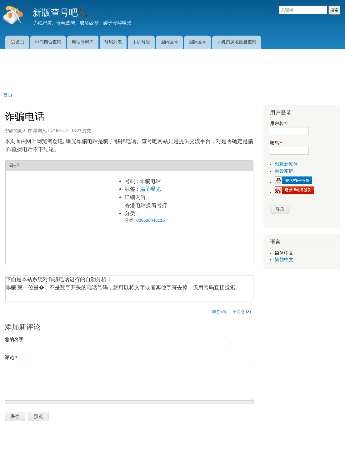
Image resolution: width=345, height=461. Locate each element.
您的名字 (14, 339)
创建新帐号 (286, 163)
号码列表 (113, 41)
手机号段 (141, 41)
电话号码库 (83, 41)
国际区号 (197, 41)
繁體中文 (284, 259)
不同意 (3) (241, 311)
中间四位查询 (48, 41)
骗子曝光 (150, 189)
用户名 (278, 123)
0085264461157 (151, 220)
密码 (276, 143)
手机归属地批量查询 (236, 41)
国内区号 (169, 41)
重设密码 (284, 171)
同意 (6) (219, 311)
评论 (11, 357)
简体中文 (284, 252)
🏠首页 (17, 41)
